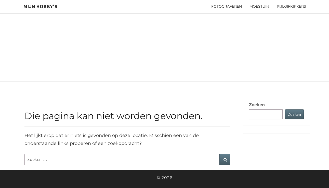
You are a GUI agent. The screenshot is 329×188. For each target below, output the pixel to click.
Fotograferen (226, 6)
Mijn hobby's (40, 6)
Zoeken (257, 104)
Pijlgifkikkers (291, 6)
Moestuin (259, 6)
